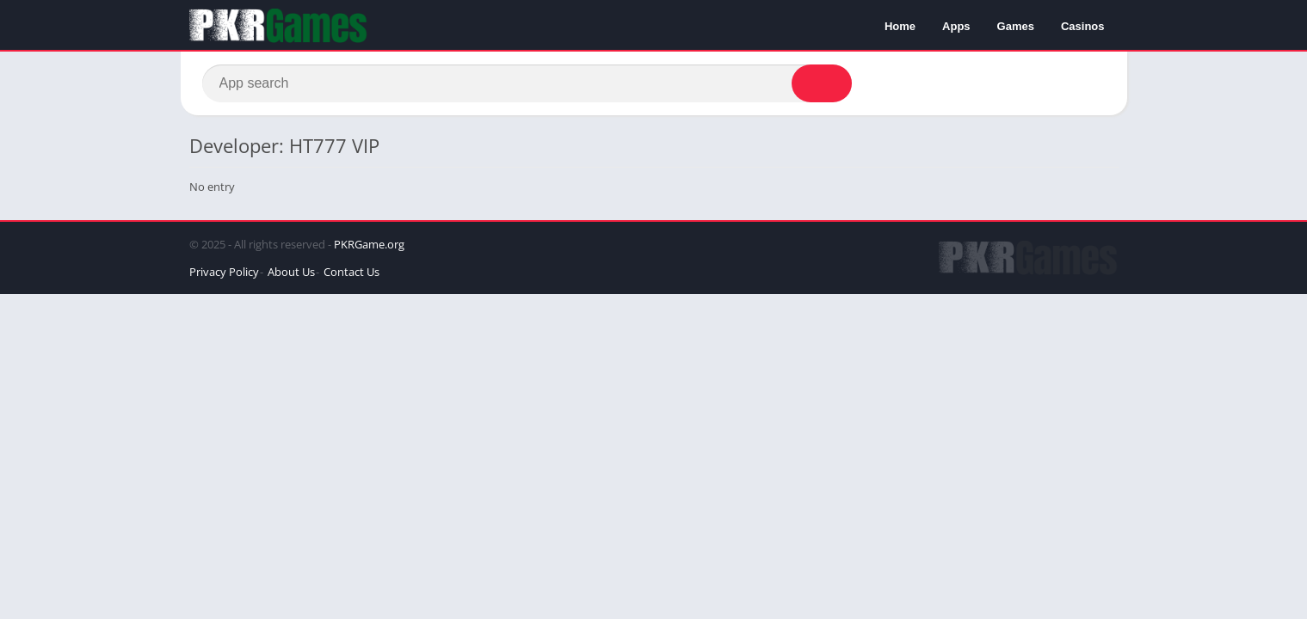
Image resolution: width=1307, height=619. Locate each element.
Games (1015, 26)
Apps (956, 26)
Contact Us (351, 271)
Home (900, 26)
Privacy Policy (224, 271)
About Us (291, 271)
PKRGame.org (369, 244)
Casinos (1083, 26)
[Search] (527, 83)
